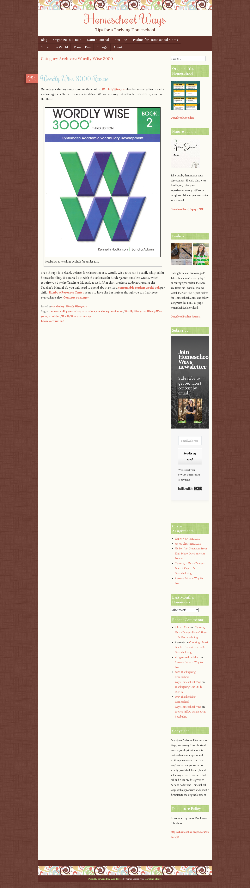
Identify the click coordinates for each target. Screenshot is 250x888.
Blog (44, 40)
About (117, 47)
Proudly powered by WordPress (105, 878)
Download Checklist (182, 118)
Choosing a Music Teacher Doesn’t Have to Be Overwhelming (189, 568)
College (101, 47)
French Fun (82, 47)
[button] (190, 412)
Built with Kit (190, 488)
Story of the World (54, 47)
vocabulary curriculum (109, 311)
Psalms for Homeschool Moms (155, 40)
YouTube (121, 40)
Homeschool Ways (125, 19)
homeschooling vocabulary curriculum (72, 311)
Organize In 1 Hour (67, 40)
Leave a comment (52, 321)
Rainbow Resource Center (66, 292)
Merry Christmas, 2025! (188, 544)
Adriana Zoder (183, 627)
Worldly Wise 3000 (114, 89)
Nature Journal (98, 40)
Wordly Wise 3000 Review (75, 78)
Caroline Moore (153, 878)
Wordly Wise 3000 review (76, 316)
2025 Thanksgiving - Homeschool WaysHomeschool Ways (188, 677)
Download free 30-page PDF (187, 209)
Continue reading (76, 297)
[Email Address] (190, 440)
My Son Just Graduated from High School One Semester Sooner (191, 553)
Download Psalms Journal (185, 316)
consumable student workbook (139, 288)
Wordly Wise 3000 (76, 306)
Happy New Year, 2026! (187, 539)
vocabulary (57, 306)
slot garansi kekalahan (187, 657)
